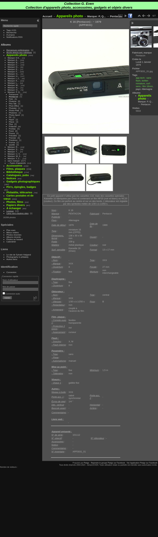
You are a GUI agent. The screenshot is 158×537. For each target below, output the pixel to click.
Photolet (13, 108)
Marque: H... (13, 76)
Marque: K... (13, 81)
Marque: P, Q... (14, 92)
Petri (11, 99)
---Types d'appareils (17, 163)
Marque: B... (13, 62)
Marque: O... (13, 90)
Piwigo (86, 463)
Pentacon (13, 97)
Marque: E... (13, 69)
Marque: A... (13, 60)
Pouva (12, 133)
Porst (11, 131)
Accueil (47, 16)
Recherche (12, 32)
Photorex (13, 113)
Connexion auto (11, 294)
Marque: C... (13, 64)
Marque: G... (13, 74)
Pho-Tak (13, 103)
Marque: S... (13, 149)
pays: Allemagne (144, 89)
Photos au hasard (15, 239)
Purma (12, 142)
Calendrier (11, 241)
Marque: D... (13, 67)
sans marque (14, 161)
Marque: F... (13, 71)
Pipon (11, 119)
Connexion (11, 272)
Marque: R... (13, 147)
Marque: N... (13, 87)
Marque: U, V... (14, 154)
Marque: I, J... (14, 78)
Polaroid (13, 126)
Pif (10, 117)
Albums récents (14, 237)
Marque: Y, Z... (14, 158)
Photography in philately (18, 257)
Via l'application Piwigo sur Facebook (142, 463)
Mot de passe (9, 286)
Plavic (11, 122)
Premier (12, 138)
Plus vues (11, 230)
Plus (11, 124)
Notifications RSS (15, 37)
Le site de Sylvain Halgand (19, 254)
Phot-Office (14, 106)
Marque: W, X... (15, 156)
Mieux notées (13, 232)
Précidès (13, 135)
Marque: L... (13, 83)
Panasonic (14, 94)
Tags (9, 30)
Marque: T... (13, 151)
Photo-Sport (14, 115)
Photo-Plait (14, 110)
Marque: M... (13, 85)
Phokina (13, 101)
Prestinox (13, 140)
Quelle (12, 145)
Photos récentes (14, 235)
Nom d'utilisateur (10, 280)
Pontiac (12, 129)
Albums (6, 44)
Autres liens (12, 259)
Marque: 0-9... (14, 58)
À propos (11, 35)
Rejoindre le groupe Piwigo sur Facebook (108, 463)
